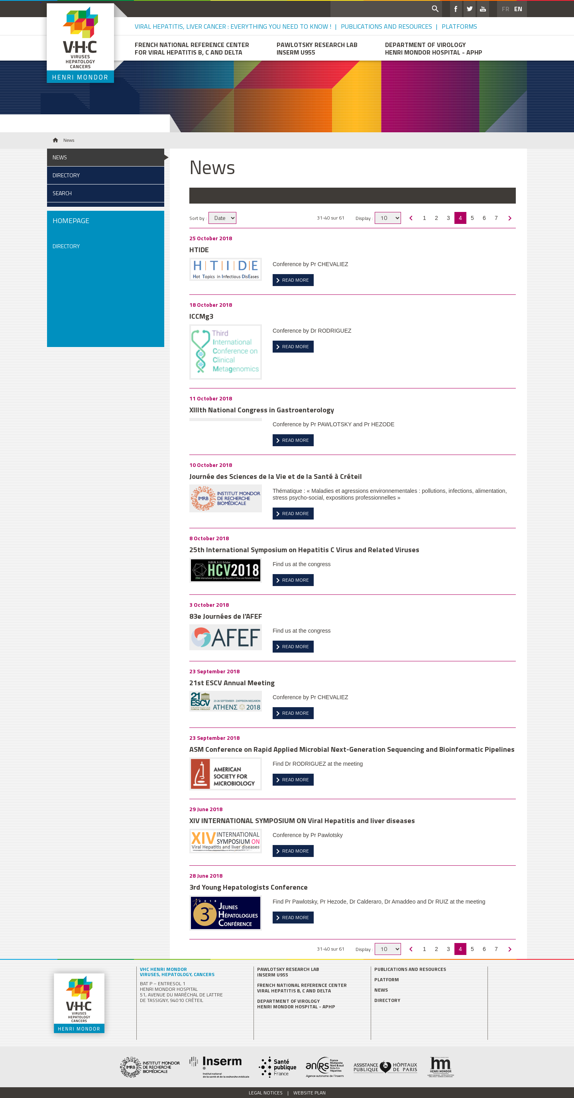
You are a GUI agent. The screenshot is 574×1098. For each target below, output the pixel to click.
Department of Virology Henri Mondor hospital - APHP (296, 1004)
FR (505, 9)
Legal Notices (266, 1092)
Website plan (309, 1092)
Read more (295, 280)
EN (518, 9)
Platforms (459, 26)
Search (62, 193)
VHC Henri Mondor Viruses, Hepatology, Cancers (177, 971)
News (60, 157)
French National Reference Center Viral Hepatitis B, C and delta (302, 988)
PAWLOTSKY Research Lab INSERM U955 (288, 972)
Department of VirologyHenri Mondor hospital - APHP (433, 48)
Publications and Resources (386, 26)
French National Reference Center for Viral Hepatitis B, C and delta (192, 48)
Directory (66, 175)
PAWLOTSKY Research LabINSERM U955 (317, 48)
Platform (386, 979)
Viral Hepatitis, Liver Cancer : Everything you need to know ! (233, 26)
